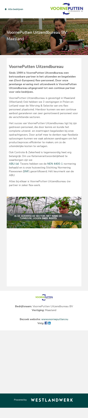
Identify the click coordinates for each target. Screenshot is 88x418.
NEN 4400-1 (55, 163)
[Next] (77, 212)
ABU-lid (14, 163)
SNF (26, 171)
